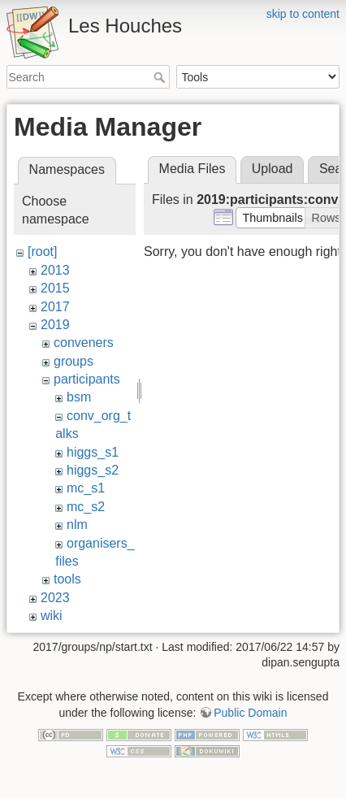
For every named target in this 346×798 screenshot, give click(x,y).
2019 (55, 325)
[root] (42, 251)
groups (73, 361)
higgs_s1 (93, 452)
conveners (84, 342)
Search (161, 77)
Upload (272, 169)
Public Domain (250, 712)
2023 (55, 598)
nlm (77, 524)
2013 (55, 270)
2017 (55, 307)
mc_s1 (86, 488)
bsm (79, 397)
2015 (55, 288)
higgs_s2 (93, 470)
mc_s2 (86, 507)
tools (67, 579)
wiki (52, 615)
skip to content (303, 13)
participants (87, 379)
